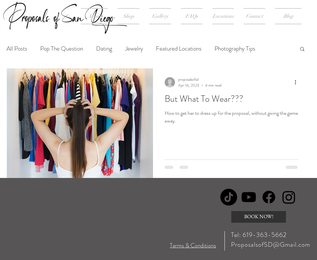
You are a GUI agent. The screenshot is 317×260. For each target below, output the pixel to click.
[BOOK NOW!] (258, 217)
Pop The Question (61, 48)
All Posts (16, 48)
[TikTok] (228, 197)
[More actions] (297, 82)
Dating (104, 48)
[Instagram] (288, 197)
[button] (302, 49)
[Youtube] (248, 197)
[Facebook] (268, 197)
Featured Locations (179, 48)
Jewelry (134, 48)
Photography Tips (234, 48)
